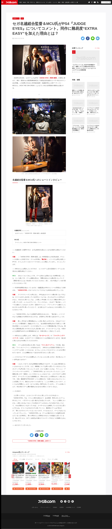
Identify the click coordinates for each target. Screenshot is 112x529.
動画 (59, 2)
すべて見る (67, 452)
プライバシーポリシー (46, 507)
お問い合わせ (36, 507)
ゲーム (15, 459)
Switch (24, 2)
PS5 (28, 2)
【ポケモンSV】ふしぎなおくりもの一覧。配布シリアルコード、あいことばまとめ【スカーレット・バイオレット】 (93, 93)
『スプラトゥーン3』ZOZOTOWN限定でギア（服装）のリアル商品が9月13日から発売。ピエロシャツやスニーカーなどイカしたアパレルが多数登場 (84, 67)
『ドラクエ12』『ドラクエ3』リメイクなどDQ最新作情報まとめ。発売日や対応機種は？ (78, 128)
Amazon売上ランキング (20, 452)
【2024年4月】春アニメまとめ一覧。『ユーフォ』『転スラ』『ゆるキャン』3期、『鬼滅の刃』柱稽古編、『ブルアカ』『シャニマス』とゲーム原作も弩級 (78, 110)
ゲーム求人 (48, 2)
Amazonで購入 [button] (18, 488)
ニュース (54, 2)
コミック (37, 459)
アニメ (43, 459)
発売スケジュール (40, 2)
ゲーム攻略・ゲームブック (26, 459)
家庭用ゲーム (16, 18)
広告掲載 (77, 507)
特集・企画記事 (65, 2)
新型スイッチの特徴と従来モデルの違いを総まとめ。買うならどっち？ (78, 92)
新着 (20, 2)
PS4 (22, 18)
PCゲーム (32, 2)
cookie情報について (70, 507)
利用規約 (55, 507)
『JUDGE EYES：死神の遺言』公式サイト (39, 441)
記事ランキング (77, 48)
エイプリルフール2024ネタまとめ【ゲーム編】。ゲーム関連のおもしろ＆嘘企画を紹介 (93, 128)
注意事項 (61, 507)
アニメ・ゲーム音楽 (52, 459)
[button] (70, 476)
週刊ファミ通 (74, 2)
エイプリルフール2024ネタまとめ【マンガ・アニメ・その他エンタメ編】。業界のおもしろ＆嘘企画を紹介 (93, 110)
